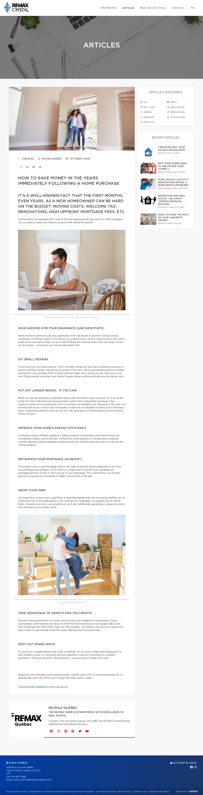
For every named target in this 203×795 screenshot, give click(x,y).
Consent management (159, 791)
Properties (109, 8)
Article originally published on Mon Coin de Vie (43, 687)
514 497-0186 (19, 777)
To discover (176, 117)
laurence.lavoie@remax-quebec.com (32, 780)
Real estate (176, 107)
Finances (26, 159)
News (172, 102)
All (144, 102)
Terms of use (140, 791)
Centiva (192, 791)
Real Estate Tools (153, 8)
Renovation (175, 112)
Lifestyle (147, 122)
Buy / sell (148, 107)
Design (145, 112)
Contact (178, 8)
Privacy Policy (125, 791)
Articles (128, 8)
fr (192, 8)
